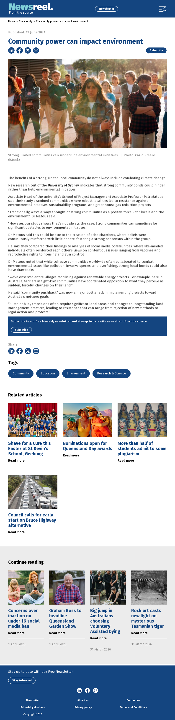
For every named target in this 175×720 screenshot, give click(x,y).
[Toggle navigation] (163, 9)
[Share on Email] (36, 50)
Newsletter (106, 8)
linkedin (79, 690)
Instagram (95, 690)
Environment (76, 373)
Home (11, 21)
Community (25, 21)
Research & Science (111, 373)
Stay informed (22, 680)
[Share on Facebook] (19, 50)
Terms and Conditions (133, 707)
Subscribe (156, 50)
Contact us (133, 700)
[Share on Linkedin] (11, 50)
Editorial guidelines (33, 707)
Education (48, 373)
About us (83, 700)
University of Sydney (63, 193)
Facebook (87, 690)
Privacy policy (83, 707)
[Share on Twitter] (28, 50)
